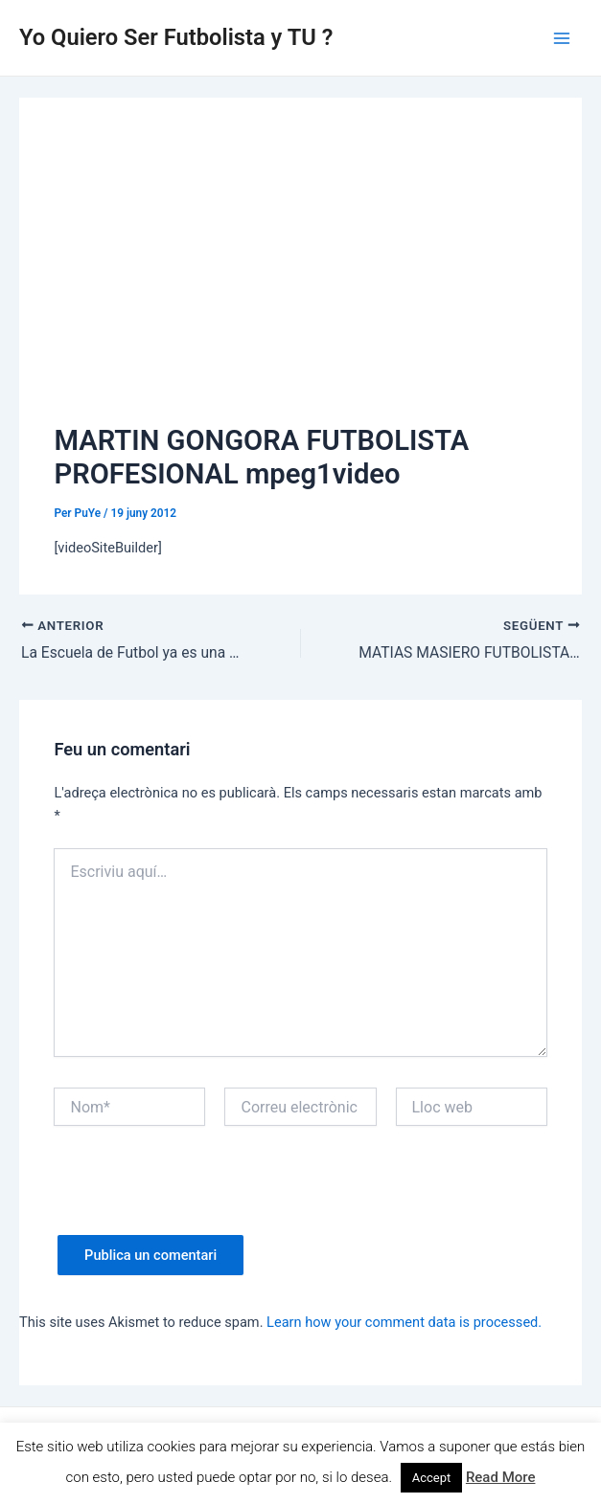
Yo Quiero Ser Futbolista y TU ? (176, 37)
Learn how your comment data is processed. (404, 1322)
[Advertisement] (301, 276)
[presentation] (199, 1197)
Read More (501, 1477)
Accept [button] (431, 1477)
